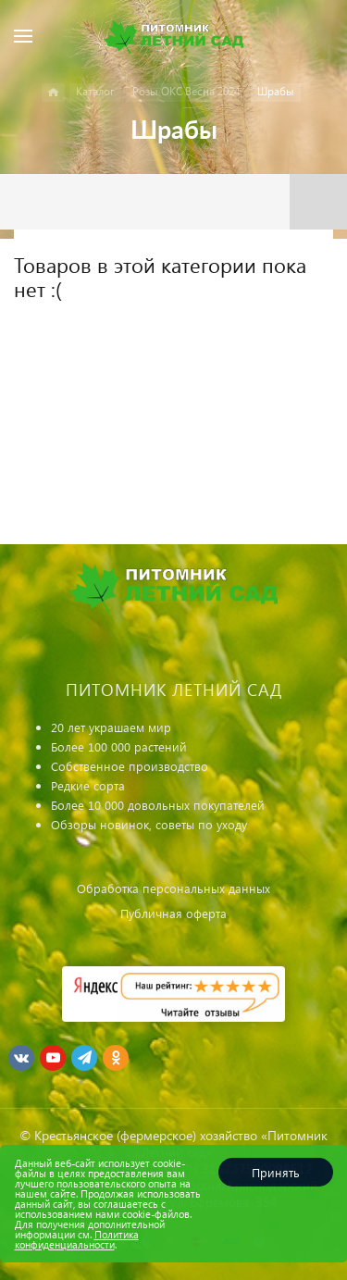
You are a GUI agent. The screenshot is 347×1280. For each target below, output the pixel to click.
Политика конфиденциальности (77, 1239)
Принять (276, 1172)
